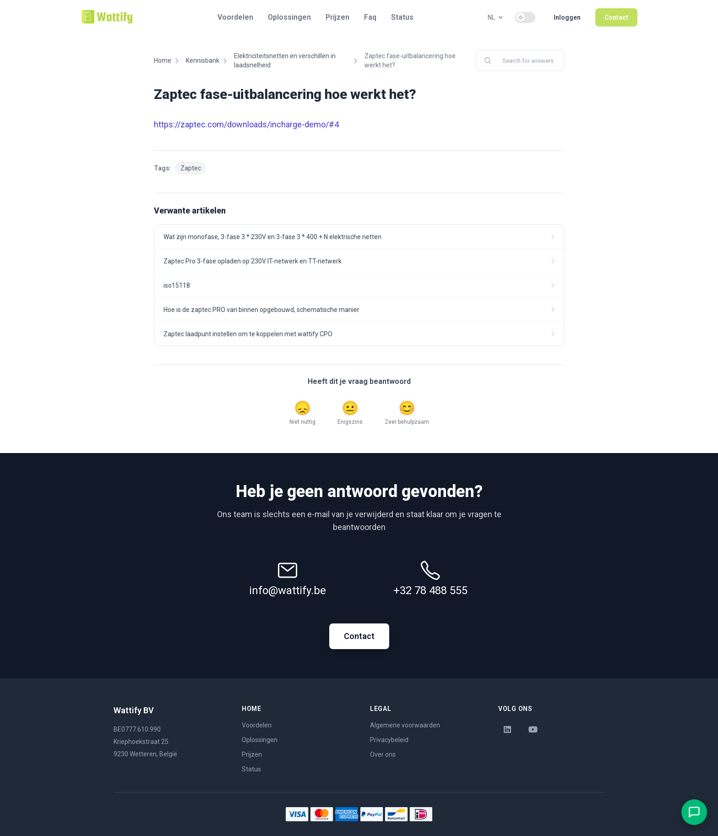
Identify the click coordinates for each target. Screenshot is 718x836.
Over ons (383, 754)
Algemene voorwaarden (405, 725)
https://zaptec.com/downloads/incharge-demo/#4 (246, 124)
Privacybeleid (389, 739)
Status (402, 17)
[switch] (525, 17)
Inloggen (567, 17)
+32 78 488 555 (430, 590)
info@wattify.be (287, 590)
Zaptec (190, 168)
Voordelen (235, 17)
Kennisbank (202, 60)
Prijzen (337, 17)
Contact (616, 17)
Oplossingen (289, 17)
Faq (370, 17)
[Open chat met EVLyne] (694, 812)
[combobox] (520, 60)
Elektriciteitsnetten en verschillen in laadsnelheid (285, 60)
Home (162, 60)
